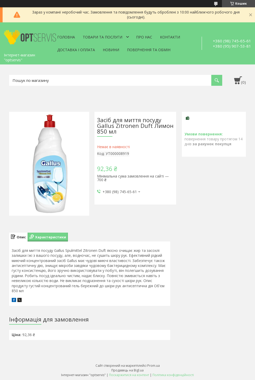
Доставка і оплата (76, 49)
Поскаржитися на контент (129, 375)
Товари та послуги (102, 37)
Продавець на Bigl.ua (127, 370)
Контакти (170, 37)
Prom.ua (153, 365)
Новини (111, 49)
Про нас (144, 37)
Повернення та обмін (148, 49)
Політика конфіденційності (173, 375)
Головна (66, 37)
